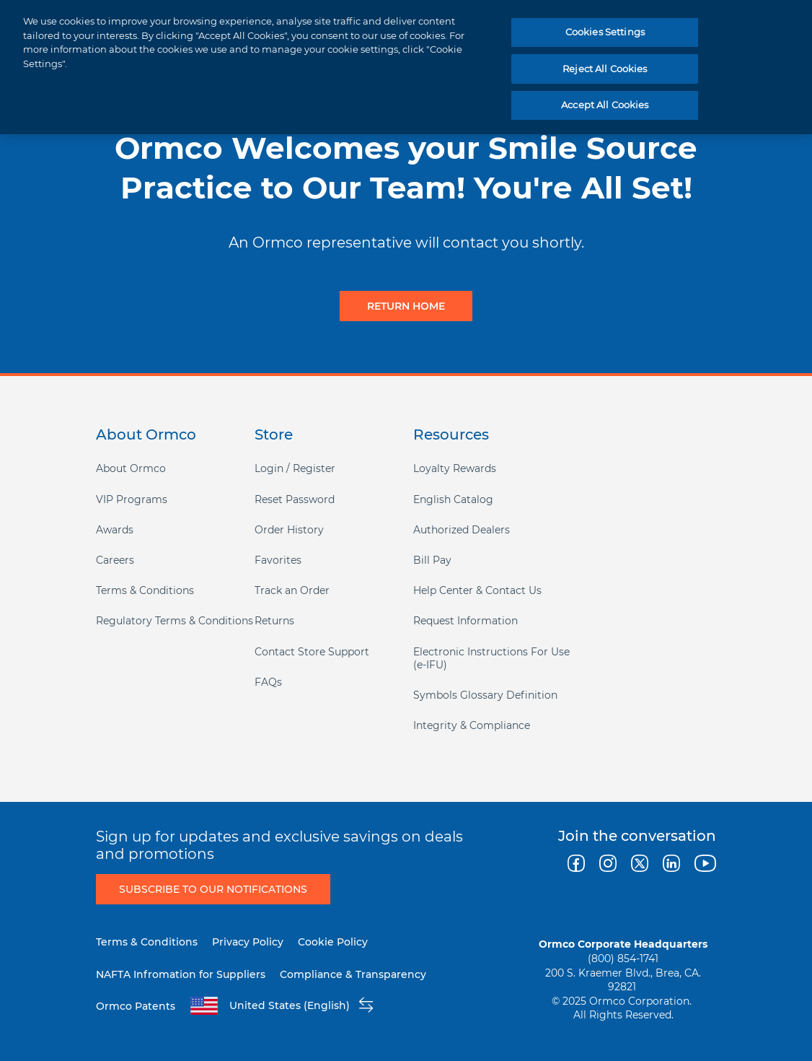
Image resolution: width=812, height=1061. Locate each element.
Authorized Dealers (461, 529)
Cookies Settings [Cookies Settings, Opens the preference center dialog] (605, 32)
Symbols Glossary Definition (485, 695)
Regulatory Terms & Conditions (174, 620)
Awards (114, 529)
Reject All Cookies (604, 68)
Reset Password (295, 499)
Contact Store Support (312, 651)
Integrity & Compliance (471, 725)
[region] (406, 67)
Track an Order (292, 590)
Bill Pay (432, 560)
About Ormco (131, 468)
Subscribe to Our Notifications (213, 889)
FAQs (268, 682)
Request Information (465, 620)
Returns (274, 620)
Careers (115, 560)
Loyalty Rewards (454, 468)
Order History (289, 529)
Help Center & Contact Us (477, 590)
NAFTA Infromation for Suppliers (180, 974)
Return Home (406, 306)
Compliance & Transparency (353, 974)
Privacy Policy (247, 941)
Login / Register (295, 468)
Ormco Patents (135, 1006)
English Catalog (453, 499)
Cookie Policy (333, 941)
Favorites (278, 560)
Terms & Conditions (145, 590)
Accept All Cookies (604, 104)
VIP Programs (131, 499)
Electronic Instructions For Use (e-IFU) (491, 658)
